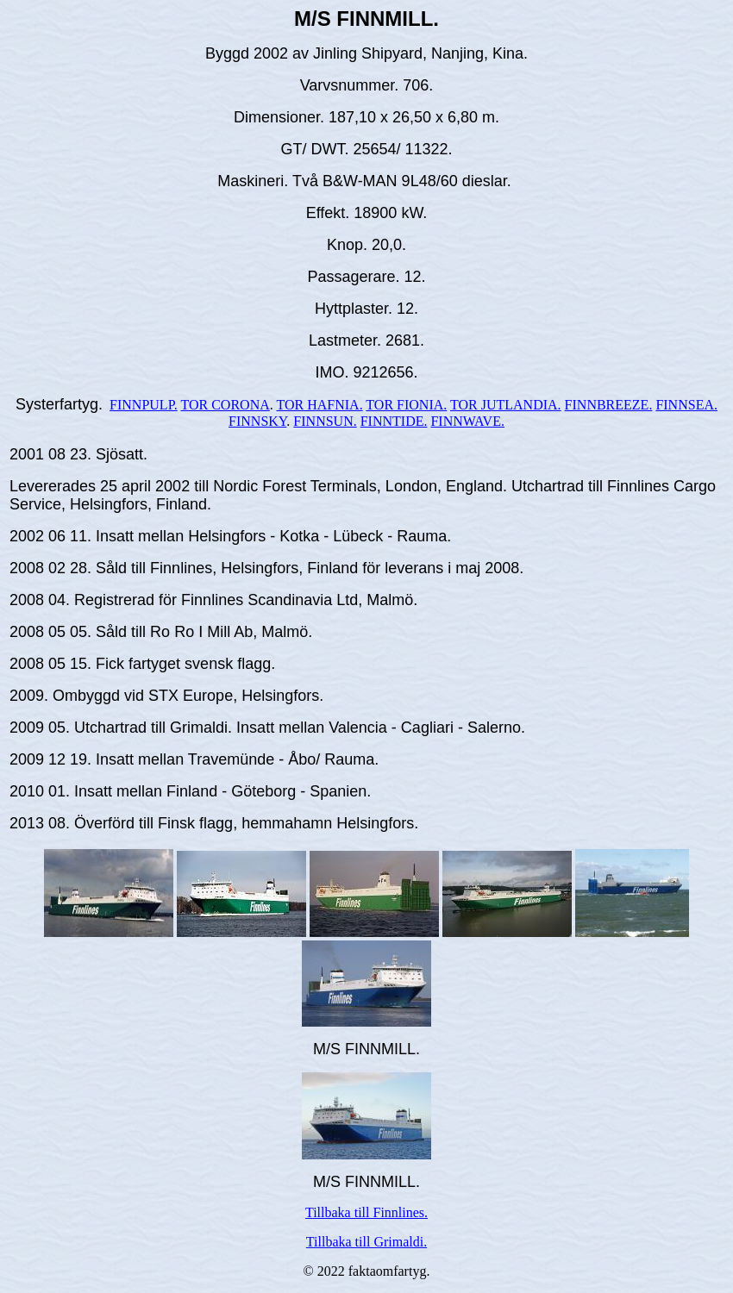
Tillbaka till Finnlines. (366, 1212)
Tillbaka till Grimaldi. (366, 1241)
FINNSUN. (324, 421)
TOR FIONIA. (406, 404)
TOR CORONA (224, 404)
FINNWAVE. (467, 421)
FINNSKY (257, 421)
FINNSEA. (686, 404)
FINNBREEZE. (609, 404)
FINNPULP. (144, 404)
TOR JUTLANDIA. (505, 404)
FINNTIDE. (394, 421)
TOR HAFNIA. (319, 404)
